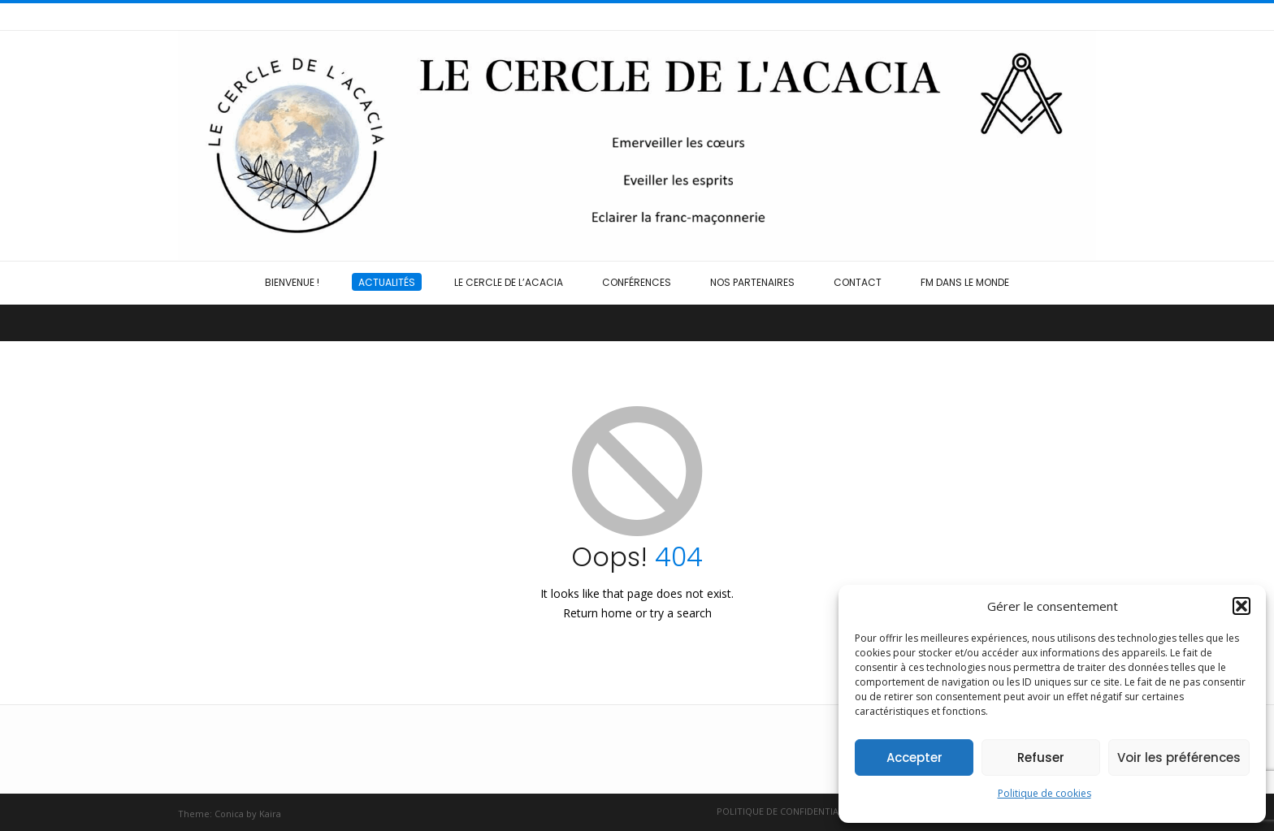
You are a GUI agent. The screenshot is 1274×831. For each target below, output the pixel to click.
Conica (229, 813)
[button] (1241, 606)
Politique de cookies (1044, 793)
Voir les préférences (1179, 757)
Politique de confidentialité (786, 811)
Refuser (1040, 757)
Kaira (270, 813)
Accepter (914, 757)
